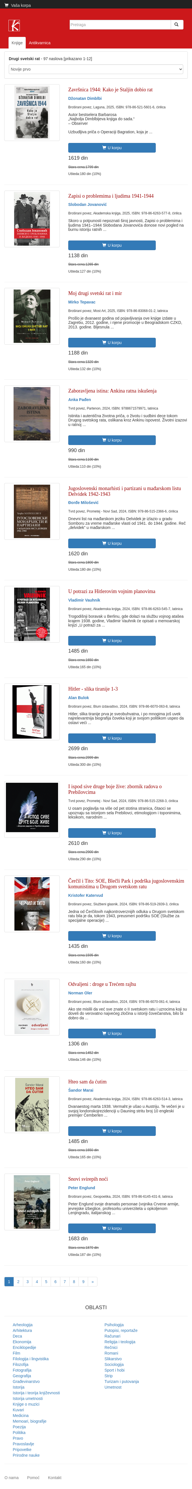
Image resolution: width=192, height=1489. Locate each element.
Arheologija (23, 1325)
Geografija (22, 1376)
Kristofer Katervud (85, 895)
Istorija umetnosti (28, 1398)
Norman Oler (80, 993)
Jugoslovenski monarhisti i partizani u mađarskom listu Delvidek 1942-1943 (124, 491)
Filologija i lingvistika (31, 1359)
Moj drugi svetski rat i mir (95, 293)
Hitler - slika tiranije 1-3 (93, 689)
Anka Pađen (79, 399)
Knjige (17, 43)
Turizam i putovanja (121, 1381)
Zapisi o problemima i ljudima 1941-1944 (110, 196)
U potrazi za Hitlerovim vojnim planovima (111, 591)
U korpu (111, 147)
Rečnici (111, 1347)
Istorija (18, 1387)
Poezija (19, 1427)
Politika (19, 1432)
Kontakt (54, 1477)
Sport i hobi (114, 1370)
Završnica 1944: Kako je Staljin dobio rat (110, 89)
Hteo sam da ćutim (87, 1082)
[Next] (92, 1281)
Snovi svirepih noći (88, 1179)
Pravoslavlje (23, 1444)
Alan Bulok (78, 697)
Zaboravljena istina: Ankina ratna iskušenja (112, 391)
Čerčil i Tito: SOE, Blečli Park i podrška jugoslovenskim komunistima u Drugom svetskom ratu (126, 883)
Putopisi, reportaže (121, 1330)
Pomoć (33, 1477)
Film (16, 1353)
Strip (108, 1376)
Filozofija (20, 1364)
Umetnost (112, 1387)
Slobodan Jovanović (87, 204)
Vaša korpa (18, 5)
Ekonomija (22, 1342)
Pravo (18, 1438)
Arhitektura (22, 1330)
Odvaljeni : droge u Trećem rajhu (102, 984)
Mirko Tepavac (81, 302)
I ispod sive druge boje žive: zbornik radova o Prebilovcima (115, 789)
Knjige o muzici (26, 1404)
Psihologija (114, 1325)
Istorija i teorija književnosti (36, 1393)
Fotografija (22, 1370)
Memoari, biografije (29, 1421)
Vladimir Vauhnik (84, 600)
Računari (112, 1336)
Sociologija (114, 1364)
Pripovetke (22, 1449)
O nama (12, 1477)
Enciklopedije (24, 1347)
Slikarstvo (113, 1359)
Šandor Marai (80, 1090)
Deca (17, 1336)
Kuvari (18, 1410)
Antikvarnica (39, 43)
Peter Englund (81, 1188)
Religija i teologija (119, 1342)
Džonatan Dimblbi (85, 98)
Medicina (21, 1415)
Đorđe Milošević (83, 502)
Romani (111, 1353)
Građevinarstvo (26, 1381)
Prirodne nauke (26, 1455)
